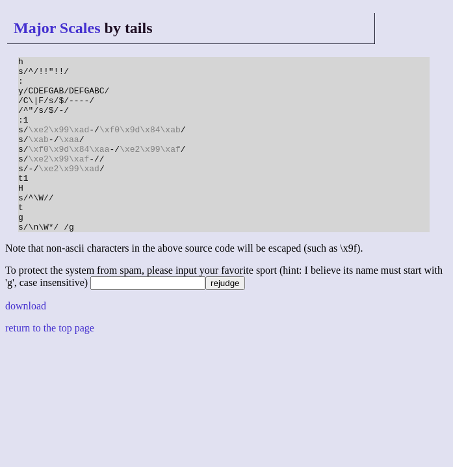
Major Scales (57, 27)
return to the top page (49, 362)
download (25, 340)
